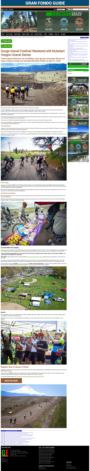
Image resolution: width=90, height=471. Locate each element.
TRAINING (51, 34)
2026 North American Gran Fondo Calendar (46, 449)
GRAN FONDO (17, 34)
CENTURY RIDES (38, 34)
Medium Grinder (32, 131)
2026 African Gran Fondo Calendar (45, 463)
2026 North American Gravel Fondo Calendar (47, 450)
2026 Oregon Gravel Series (12, 37)
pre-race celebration (22, 263)
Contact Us (3, 458)
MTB (32, 34)
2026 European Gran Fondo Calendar (45, 456)
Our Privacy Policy (5, 461)
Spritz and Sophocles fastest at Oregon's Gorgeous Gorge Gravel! (17, 442)
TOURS (45, 34)
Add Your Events (41, 467)
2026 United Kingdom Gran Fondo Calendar (46, 457)
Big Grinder (7, 135)
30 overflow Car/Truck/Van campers (34, 256)
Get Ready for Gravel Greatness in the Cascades (14, 443)
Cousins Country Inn (5, 250)
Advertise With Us (5, 460)
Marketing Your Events (43, 469)
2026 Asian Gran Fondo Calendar (44, 460)
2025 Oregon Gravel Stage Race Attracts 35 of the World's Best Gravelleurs (19, 439)
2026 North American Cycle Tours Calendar (46, 453)
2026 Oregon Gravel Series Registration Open (14, 437)
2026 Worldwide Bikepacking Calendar (45, 454)
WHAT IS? (57, 34)
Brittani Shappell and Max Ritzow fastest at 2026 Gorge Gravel (16, 433)
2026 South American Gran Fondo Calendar (46, 461)
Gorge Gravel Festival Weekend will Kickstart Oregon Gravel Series (31, 37)
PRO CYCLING (9, 34)
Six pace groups (4, 185)
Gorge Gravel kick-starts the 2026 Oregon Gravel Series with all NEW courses (19, 436)
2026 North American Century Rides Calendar (47, 451)
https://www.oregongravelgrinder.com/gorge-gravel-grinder (30, 376)
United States (3, 37)
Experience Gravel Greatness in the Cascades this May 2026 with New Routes (19, 434)
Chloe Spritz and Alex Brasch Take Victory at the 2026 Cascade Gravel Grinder (19, 432)
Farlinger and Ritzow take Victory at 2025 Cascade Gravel (16, 440)
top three (11, 318)
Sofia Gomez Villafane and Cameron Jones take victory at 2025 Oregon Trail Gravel (20, 438)
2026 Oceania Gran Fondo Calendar (45, 458)
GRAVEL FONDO (25, 34)
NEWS (3, 34)
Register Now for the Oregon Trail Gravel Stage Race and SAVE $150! (18, 441)
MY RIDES (6, 9)
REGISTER (11, 9)
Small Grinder (43, 128)
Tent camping (4, 260)
